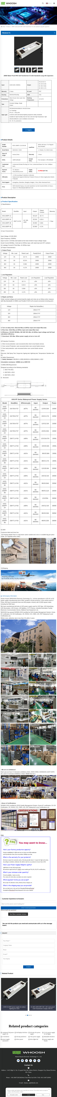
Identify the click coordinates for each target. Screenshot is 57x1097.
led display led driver (22, 1032)
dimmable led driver (49, 1036)
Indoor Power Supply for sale (9, 3)
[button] (26, 1015)
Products (8, 26)
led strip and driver (21, 1036)
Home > (4, 26)
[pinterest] (34, 1060)
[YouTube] (18, 1060)
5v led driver (5, 1036)
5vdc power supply (35, 1036)
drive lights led (34, 1039)
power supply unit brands (49, 1040)
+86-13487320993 (45, 1077)
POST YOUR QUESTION (28, 908)
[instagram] (22, 1060)
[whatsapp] (26, 1060)
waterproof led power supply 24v (8, 1033)
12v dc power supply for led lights (49, 1033)
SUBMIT (28, 967)
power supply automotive (6, 1040)
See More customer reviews (18, 914)
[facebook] (30, 1060)
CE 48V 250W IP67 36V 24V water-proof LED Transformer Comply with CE (43, 1007)
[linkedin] (38, 1060)
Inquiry (28, 130)
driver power (19, 1039)
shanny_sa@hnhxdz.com (31, 1083)
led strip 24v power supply (35, 1033)
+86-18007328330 (16, 1077)
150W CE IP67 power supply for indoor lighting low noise (14, 1007)
